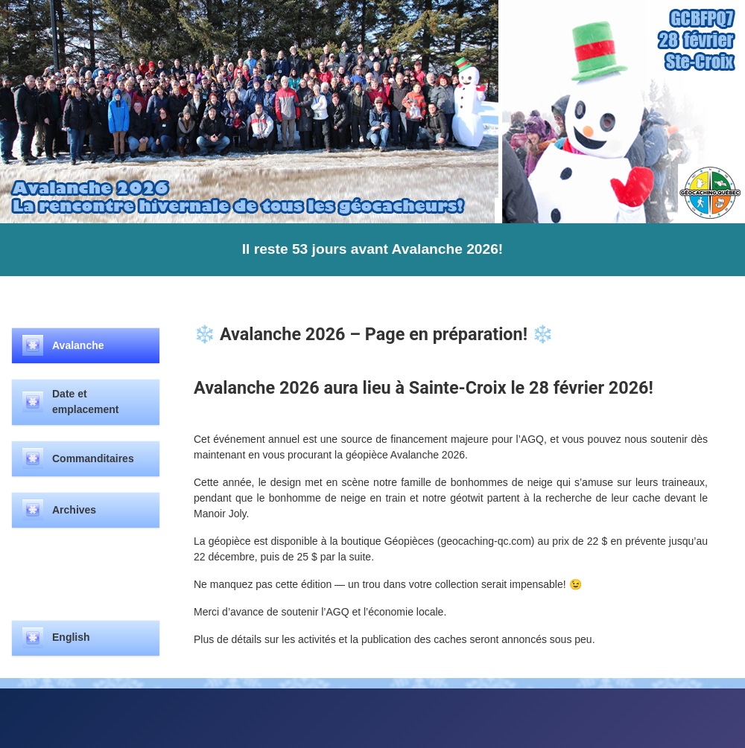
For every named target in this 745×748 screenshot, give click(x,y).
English (71, 637)
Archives (74, 510)
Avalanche (78, 345)
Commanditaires (93, 458)
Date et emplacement (85, 401)
